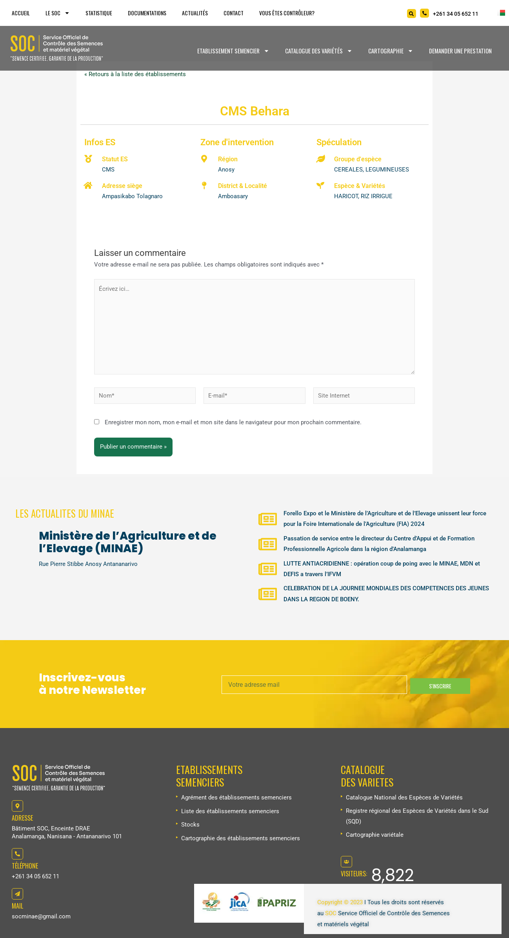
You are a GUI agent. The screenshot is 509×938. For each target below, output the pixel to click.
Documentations (147, 13)
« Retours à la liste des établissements (135, 74)
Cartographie (390, 51)
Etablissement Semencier (233, 51)
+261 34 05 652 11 (35, 876)
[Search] (411, 13)
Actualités (195, 13)
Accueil (21, 13)
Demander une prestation (460, 50)
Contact (234, 13)
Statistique (98, 13)
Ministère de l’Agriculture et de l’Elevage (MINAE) (127, 541)
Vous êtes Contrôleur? (286, 13)
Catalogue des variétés (319, 51)
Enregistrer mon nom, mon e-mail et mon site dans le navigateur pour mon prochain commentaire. (233, 424)
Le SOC (57, 13)
